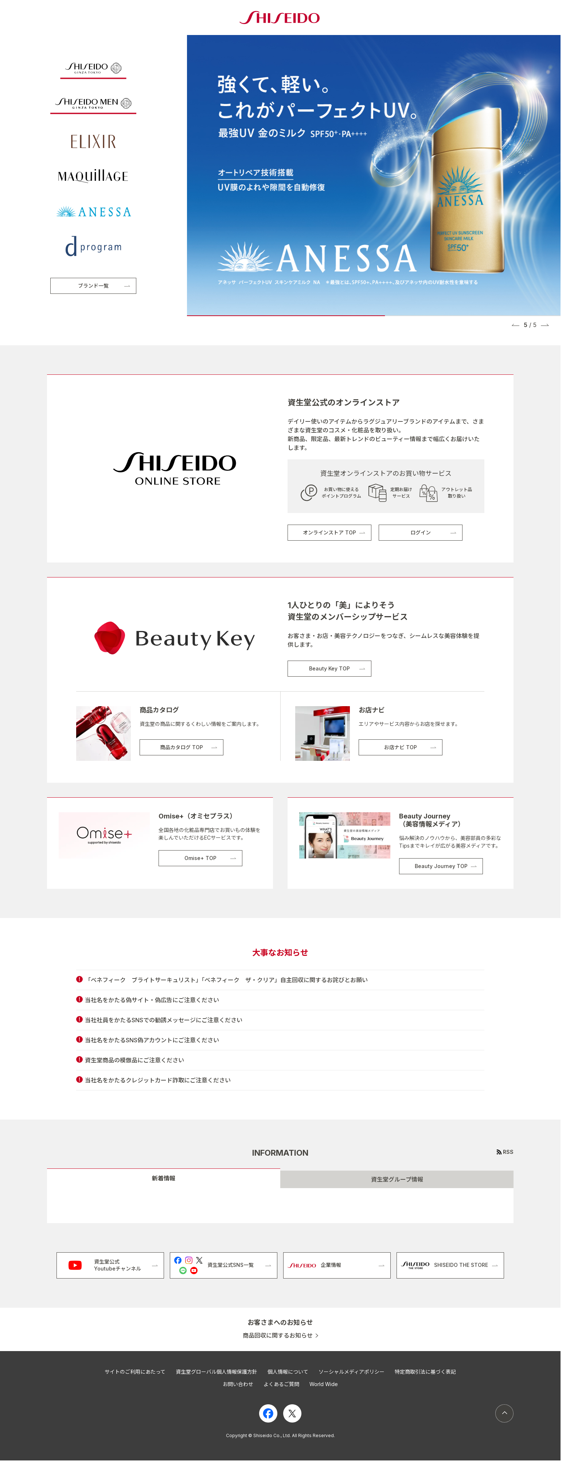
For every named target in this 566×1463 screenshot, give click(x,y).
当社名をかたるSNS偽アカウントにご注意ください (152, 1040)
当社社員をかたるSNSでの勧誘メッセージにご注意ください (163, 1020)
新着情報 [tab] (163, 1178)
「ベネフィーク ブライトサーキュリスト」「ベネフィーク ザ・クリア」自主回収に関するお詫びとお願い (226, 980)
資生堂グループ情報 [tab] (397, 1179)
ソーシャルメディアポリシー (352, 1372)
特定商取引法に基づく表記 (425, 1372)
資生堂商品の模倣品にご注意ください (134, 1060)
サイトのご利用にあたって (135, 1372)
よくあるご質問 (281, 1384)
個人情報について (288, 1372)
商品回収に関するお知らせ (278, 1335)
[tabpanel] (280, 1205)
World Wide (323, 1384)
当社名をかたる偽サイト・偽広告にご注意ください (152, 1000)
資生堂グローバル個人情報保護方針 (216, 1372)
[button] (516, 325)
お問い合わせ (238, 1384)
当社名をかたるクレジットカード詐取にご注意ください (158, 1080)
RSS (508, 1152)
